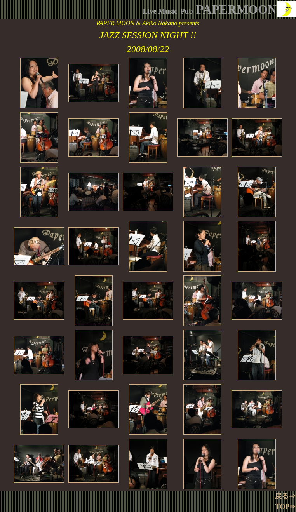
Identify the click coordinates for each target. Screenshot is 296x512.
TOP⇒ (285, 506)
